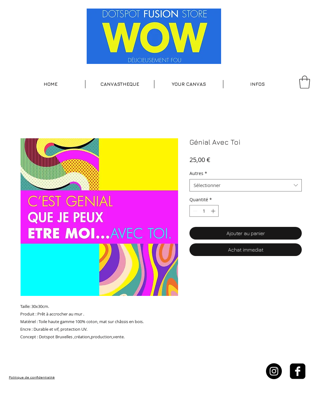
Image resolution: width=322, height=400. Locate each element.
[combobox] (245, 185)
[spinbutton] (204, 210)
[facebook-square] (298, 371)
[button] (119, 84)
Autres (198, 173)
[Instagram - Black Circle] (274, 371)
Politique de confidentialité (32, 377)
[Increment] (214, 210)
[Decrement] (194, 210)
